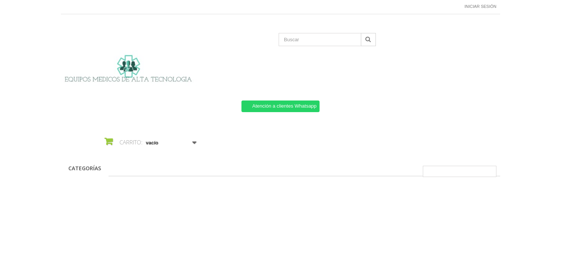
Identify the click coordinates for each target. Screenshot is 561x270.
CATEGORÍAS (84, 168)
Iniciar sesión (480, 6)
